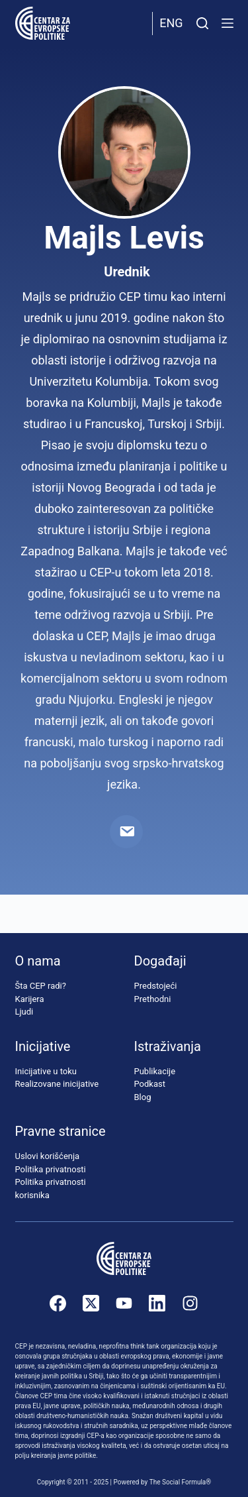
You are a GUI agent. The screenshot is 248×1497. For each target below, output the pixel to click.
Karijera (29, 999)
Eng (171, 23)
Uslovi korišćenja (47, 1156)
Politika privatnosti (50, 1169)
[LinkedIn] (157, 1303)
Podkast (150, 1084)
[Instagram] (190, 1303)
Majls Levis (124, 237)
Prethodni (152, 999)
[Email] (126, 831)
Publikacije (155, 1071)
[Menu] (227, 23)
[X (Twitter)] (91, 1303)
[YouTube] (124, 1303)
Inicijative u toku (46, 1071)
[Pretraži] (202, 23)
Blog (142, 1097)
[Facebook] (58, 1303)
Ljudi (24, 1012)
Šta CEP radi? (40, 986)
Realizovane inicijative (57, 1084)
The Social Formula (177, 1482)
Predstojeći (155, 986)
